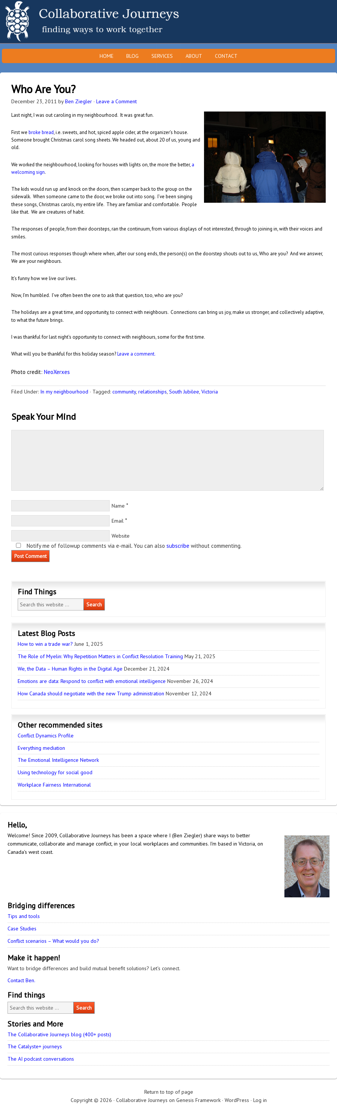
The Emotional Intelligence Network (58, 760)
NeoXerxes (57, 371)
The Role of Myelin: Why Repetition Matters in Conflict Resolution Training (100, 656)
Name (118, 505)
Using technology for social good (55, 772)
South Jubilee (184, 391)
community (124, 391)
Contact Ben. (21, 980)
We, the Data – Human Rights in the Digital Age (70, 668)
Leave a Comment (116, 101)
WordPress (237, 1100)
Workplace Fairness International (54, 784)
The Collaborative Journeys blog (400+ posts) (59, 1034)
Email (118, 520)
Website (121, 535)
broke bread (41, 132)
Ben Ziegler (78, 101)
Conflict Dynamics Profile (46, 735)
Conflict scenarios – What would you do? (53, 941)
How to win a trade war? (45, 644)
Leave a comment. (136, 354)
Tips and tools (24, 916)
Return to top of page (168, 1091)
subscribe (177, 545)
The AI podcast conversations (41, 1058)
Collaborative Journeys (65, 21)
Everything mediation (41, 748)
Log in (260, 1100)
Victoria (209, 391)
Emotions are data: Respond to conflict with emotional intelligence (92, 681)
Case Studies (22, 928)
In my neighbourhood (64, 391)
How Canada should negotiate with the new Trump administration (91, 693)
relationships (152, 391)
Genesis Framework (198, 1100)
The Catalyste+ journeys (35, 1046)
